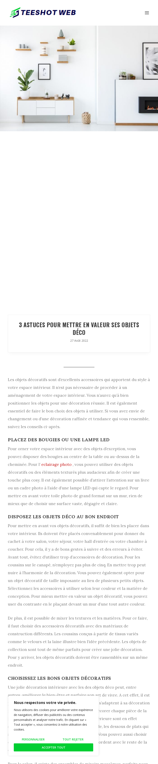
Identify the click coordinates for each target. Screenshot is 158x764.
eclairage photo (56, 464)
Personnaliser (33, 739)
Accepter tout (53, 747)
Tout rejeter (73, 739)
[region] (53, 726)
